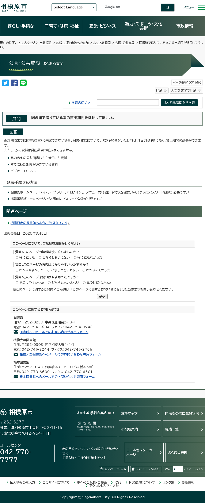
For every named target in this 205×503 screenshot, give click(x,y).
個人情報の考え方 (22, 482)
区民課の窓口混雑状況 (182, 413)
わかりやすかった (31, 270)
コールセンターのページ (139, 452)
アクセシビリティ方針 (104, 485)
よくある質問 (102, 42)
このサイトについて (55, 482)
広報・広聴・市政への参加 (72, 42)
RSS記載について (142, 482)
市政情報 (184, 26)
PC (178, 469)
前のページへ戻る (115, 469)
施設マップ (129, 413)
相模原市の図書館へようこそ (41, 222)
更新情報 (188, 482)
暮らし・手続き (20, 26)
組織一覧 (172, 429)
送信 (102, 296)
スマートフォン (194, 469)
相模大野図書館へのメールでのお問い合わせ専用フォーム (60, 354)
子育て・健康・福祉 (62, 26)
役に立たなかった (89, 257)
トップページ (26, 42)
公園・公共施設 (124, 42)
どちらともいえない (56, 257)
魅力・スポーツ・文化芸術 (143, 26)
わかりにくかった (98, 270)
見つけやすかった (31, 282)
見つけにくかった (99, 282)
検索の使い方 (81, 102)
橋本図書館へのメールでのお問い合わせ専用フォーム (57, 376)
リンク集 (168, 482)
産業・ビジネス (102, 26)
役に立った (27, 257)
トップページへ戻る (147, 469)
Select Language (68, 7)
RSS (118, 482)
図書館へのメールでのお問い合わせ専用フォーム (54, 332)
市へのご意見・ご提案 (92, 482)
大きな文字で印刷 (183, 90)
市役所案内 (129, 429)
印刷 (159, 90)
